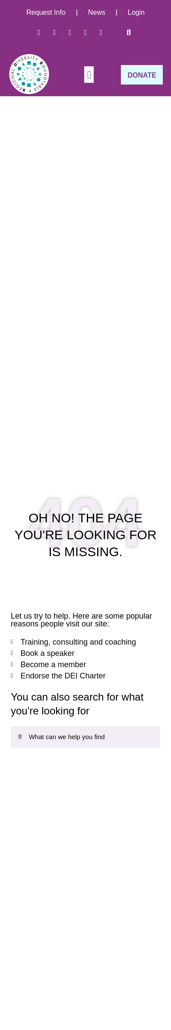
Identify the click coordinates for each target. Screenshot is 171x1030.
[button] (128, 32)
